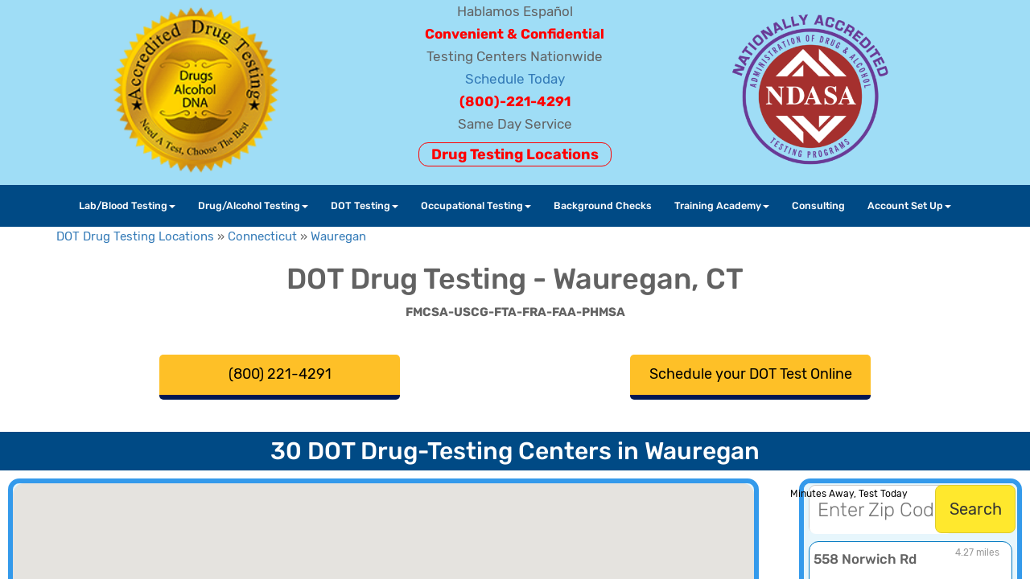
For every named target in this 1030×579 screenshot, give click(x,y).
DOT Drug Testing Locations (135, 236)
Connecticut (262, 236)
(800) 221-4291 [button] (280, 374)
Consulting (818, 205)
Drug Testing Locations (515, 154)
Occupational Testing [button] (476, 205)
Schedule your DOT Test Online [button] (750, 374)
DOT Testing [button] (364, 205)
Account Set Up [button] (909, 205)
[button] (379, 541)
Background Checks (603, 205)
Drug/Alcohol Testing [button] (253, 205)
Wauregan (338, 236)
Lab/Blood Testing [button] (127, 205)
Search (976, 509)
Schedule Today (515, 79)
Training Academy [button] (721, 205)
